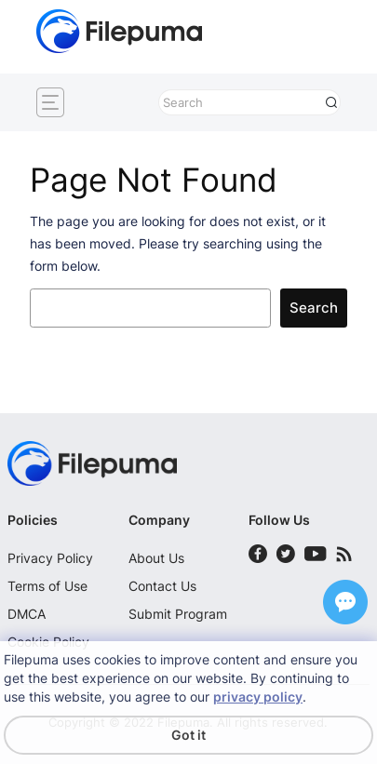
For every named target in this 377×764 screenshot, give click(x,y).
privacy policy (258, 696)
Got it (188, 735)
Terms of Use (47, 586)
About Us (156, 558)
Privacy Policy (50, 558)
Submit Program (177, 614)
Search (313, 308)
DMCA (26, 614)
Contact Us (162, 586)
